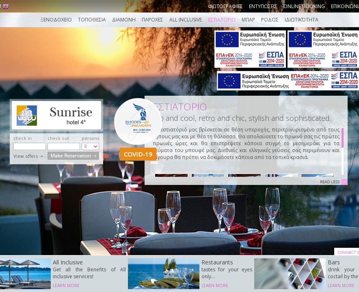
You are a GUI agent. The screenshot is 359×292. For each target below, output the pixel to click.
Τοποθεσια (92, 19)
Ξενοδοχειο (56, 19)
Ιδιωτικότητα (301, 19)
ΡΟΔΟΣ (270, 19)
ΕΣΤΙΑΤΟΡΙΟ (222, 19)
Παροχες (152, 19)
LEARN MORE (66, 285)
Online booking (304, 6)
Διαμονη (124, 19)
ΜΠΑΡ (248, 19)
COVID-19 (138, 154)
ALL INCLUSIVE (186, 19)
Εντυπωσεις (263, 6)
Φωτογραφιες (225, 6)
